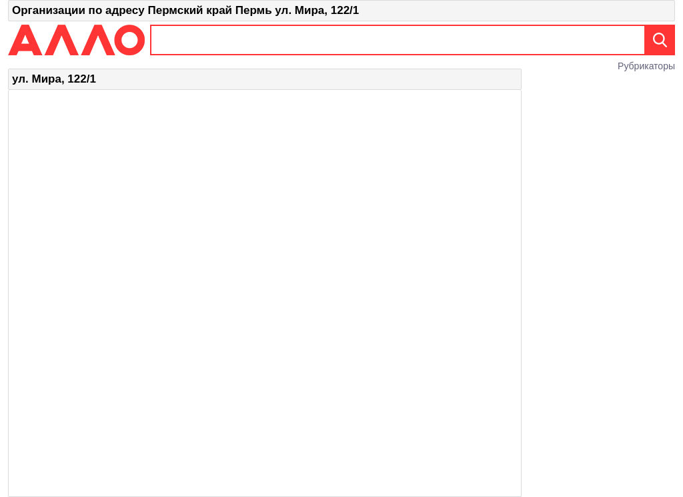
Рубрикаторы (646, 66)
